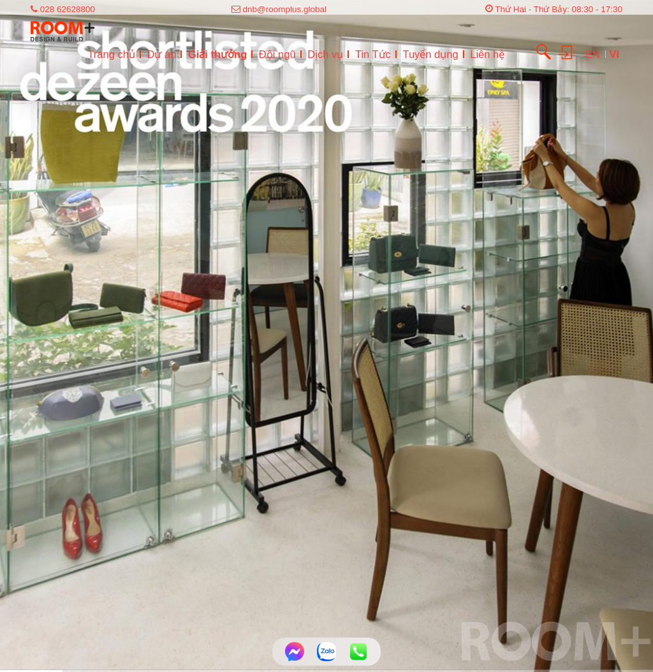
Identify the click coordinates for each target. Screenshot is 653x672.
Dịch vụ (325, 54)
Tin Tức (373, 54)
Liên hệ (487, 54)
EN (594, 54)
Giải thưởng (217, 54)
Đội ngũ (277, 54)
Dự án (161, 54)
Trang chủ (111, 54)
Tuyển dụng (430, 54)
